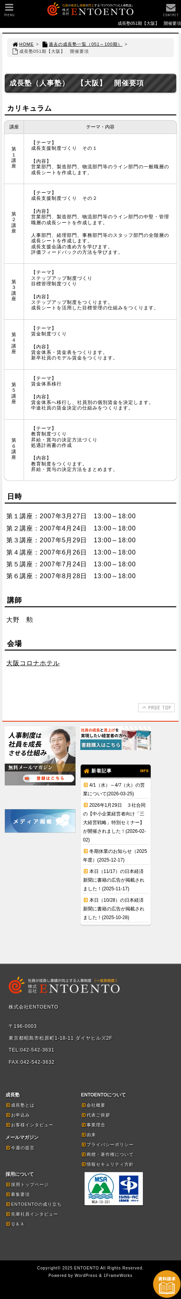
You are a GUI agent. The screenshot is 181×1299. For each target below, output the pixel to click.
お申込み (18, 1115)
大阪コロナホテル (33, 663)
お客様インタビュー (30, 1124)
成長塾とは (20, 1105)
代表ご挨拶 (95, 1115)
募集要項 (18, 1194)
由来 (88, 1134)
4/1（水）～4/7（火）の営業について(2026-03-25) (114, 789)
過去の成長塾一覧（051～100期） (81, 44)
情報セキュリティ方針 (107, 1164)
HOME (23, 44)
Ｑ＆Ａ (15, 1223)
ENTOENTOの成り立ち (34, 1204)
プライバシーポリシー (107, 1144)
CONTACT (171, 12)
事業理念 (93, 1124)
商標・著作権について (107, 1154)
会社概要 (93, 1105)
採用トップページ (27, 1184)
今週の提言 (20, 1147)
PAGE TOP (155, 707)
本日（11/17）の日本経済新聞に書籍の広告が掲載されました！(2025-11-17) (113, 880)
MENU (9, 12)
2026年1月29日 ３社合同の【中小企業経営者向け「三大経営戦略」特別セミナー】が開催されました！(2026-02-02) (114, 822)
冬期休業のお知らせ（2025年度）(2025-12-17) (115, 856)
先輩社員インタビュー (32, 1214)
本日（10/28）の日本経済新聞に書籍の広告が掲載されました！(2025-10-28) (113, 908)
